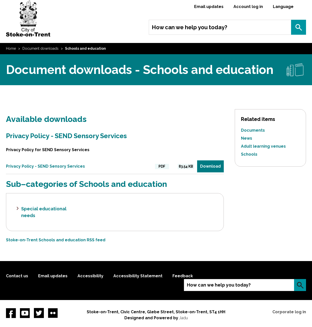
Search (298, 27)
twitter (39, 313)
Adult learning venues (263, 146)
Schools (249, 154)
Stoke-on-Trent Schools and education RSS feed (55, 240)
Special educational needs (44, 212)
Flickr (53, 313)
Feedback (182, 276)
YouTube (25, 313)
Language (283, 6)
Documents (253, 130)
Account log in (248, 6)
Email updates (209, 6)
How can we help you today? (189, 27)
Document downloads (40, 48)
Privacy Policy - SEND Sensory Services (66, 136)
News (246, 138)
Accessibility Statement (137, 276)
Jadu (183, 318)
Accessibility (90, 276)
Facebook (11, 313)
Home (11, 48)
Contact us (17, 276)
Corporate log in (289, 312)
